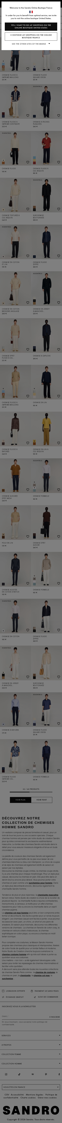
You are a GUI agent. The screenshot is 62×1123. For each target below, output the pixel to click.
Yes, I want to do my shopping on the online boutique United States (31, 26)
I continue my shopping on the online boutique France (31, 36)
